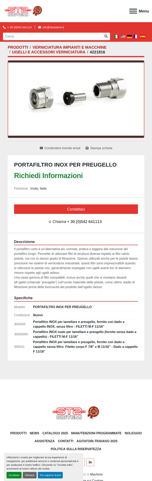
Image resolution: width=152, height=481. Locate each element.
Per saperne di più (50, 475)
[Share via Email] (60, 148)
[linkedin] (90, 462)
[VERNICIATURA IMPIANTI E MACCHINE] (69, 47)
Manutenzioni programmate (96, 433)
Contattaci (76, 209)
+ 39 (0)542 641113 (19, 27)
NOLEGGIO (133, 433)
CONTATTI (65, 441)
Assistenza (45, 441)
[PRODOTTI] (18, 47)
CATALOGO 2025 (55, 433)
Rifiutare (29, 475)
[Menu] (133, 11)
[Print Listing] (99, 148)
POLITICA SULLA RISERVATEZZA (76, 449)
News (34, 433)
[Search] (52, 36)
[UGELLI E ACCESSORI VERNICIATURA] (49, 52)
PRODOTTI (18, 433)
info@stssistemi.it (53, 27)
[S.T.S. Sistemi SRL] (76, 412)
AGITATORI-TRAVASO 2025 (97, 441)
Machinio (96, 474)
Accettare (14, 475)
